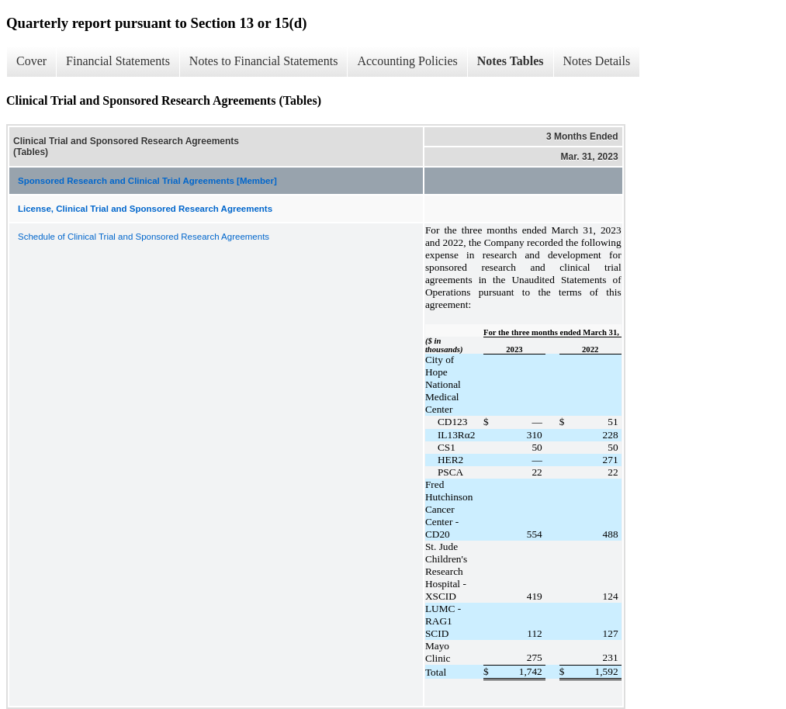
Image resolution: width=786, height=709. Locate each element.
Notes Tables (510, 60)
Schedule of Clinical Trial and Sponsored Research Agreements (143, 236)
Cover (31, 60)
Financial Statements (118, 60)
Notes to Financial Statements (263, 60)
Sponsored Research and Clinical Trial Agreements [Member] (147, 180)
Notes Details (597, 60)
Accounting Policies (407, 60)
